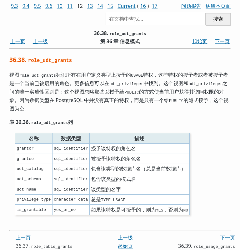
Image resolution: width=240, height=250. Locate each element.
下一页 (222, 41)
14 (100, 6)
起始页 (199, 41)
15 (110, 6)
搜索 (218, 19)
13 (90, 6)
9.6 (48, 6)
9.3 (14, 6)
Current (126, 6)
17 (155, 6)
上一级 (40, 41)
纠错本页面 (218, 6)
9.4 (26, 6)
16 (143, 6)
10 (59, 6)
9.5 (37, 6)
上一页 (17, 41)
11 (69, 6)
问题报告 (191, 6)
